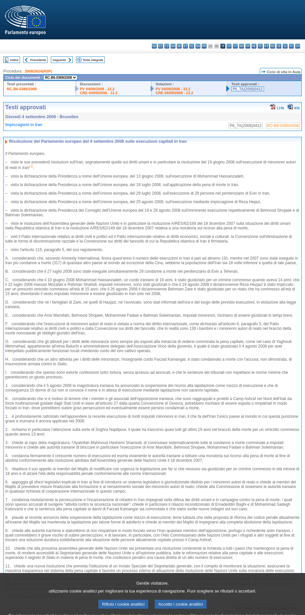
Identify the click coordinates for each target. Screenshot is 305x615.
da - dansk (173, 46)
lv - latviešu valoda (229, 46)
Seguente (59, 60)
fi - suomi (291, 46)
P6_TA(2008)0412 (247, 89)
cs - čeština (166, 46)
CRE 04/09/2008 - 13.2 (174, 93)
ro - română (272, 46)
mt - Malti (247, 46)
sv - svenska (297, 46)
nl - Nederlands (254, 46)
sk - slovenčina (278, 46)
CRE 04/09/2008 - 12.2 (98, 93)
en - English (197, 46)
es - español (160, 46)
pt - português (266, 46)
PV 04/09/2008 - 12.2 (97, 89)
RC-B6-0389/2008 (22, 89)
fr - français (204, 46)
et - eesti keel (185, 46)
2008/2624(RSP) (38, 71)
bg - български (154, 46)
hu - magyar (241, 46)
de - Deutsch (179, 46)
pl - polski (260, 46)
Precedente (38, 60)
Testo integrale (93, 60)
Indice (14, 60)
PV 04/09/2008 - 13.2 (172, 89)
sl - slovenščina (285, 46)
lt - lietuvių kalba (235, 46)
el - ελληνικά (191, 46)
